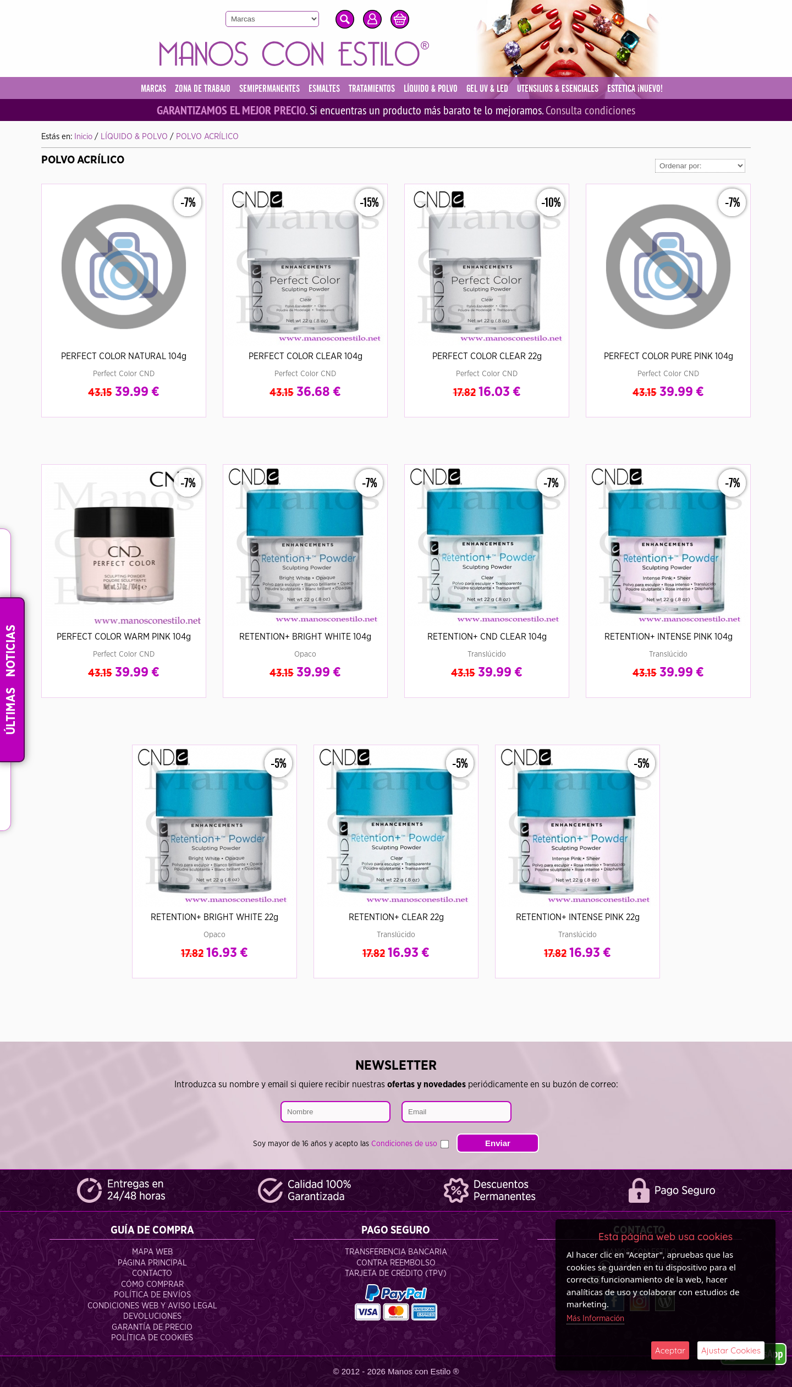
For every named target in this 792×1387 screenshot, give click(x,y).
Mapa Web (152, 1252)
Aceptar (670, 1350)
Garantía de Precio (152, 1327)
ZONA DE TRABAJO (202, 89)
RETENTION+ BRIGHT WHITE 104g (305, 636)
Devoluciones (152, 1316)
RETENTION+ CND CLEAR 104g (487, 636)
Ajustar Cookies (731, 1350)
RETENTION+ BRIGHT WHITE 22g (214, 917)
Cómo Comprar (152, 1284)
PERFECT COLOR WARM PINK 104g (124, 636)
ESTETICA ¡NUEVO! (635, 89)
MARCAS (153, 89)
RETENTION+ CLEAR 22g (396, 917)
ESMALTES (324, 89)
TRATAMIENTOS (372, 89)
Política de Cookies (152, 1338)
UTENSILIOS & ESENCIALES (557, 89)
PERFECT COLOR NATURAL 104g (123, 356)
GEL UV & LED (487, 89)
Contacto (152, 1273)
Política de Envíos (152, 1295)
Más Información (595, 1318)
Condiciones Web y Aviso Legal (152, 1306)
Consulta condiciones (590, 110)
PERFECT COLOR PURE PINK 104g (668, 356)
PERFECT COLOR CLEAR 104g (305, 356)
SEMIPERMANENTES (269, 89)
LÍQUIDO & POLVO (431, 89)
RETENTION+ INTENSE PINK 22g (578, 917)
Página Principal (152, 1263)
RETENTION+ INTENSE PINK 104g (668, 636)
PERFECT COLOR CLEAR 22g (487, 356)
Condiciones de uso (404, 1144)
